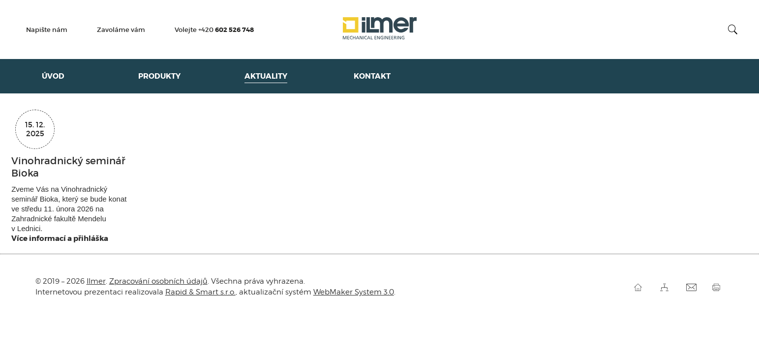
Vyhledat (733, 29)
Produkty (159, 76)
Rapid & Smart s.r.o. (200, 292)
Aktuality (265, 76)
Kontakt (372, 76)
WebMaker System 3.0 (353, 292)
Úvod (53, 76)
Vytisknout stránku (718, 287)
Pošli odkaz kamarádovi (692, 287)
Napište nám (46, 30)
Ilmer (380, 29)
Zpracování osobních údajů (158, 281)
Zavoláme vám (121, 30)
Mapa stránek (665, 287)
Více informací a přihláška (59, 238)
